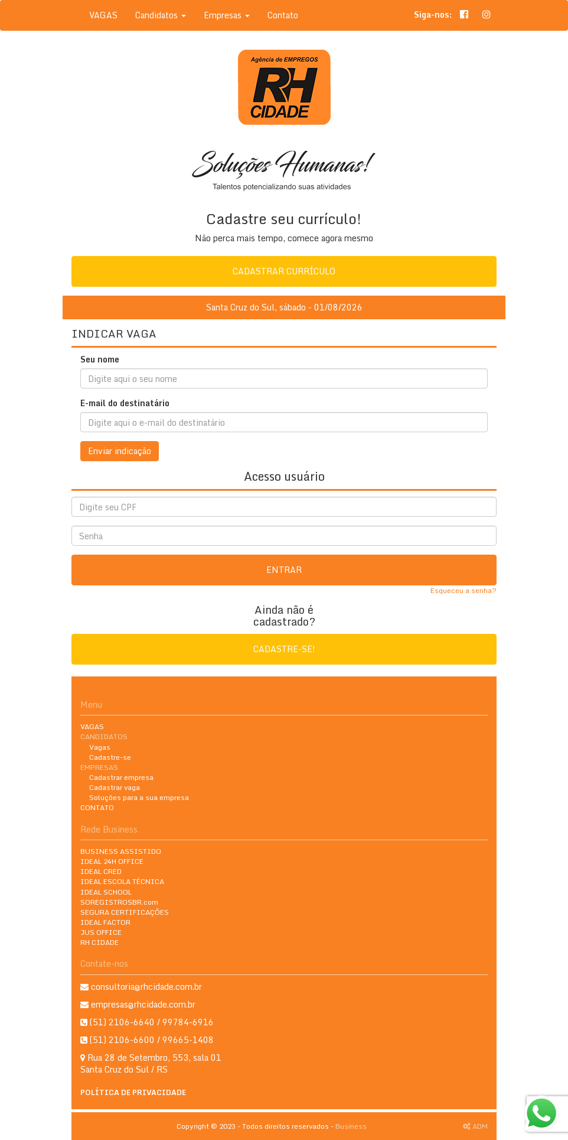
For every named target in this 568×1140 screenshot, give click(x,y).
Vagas (99, 747)
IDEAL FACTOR (105, 922)
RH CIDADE (99, 942)
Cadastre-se (110, 757)
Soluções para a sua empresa (139, 797)
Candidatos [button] (160, 15)
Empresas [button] (227, 15)
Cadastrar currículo (284, 271)
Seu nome (99, 359)
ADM (475, 1126)
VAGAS (103, 15)
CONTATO (97, 807)
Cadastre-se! (284, 649)
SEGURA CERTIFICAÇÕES (124, 912)
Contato (282, 15)
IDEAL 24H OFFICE (111, 861)
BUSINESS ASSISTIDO (120, 851)
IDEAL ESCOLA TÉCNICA (122, 881)
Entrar (284, 570)
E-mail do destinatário (124, 403)
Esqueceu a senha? (463, 590)
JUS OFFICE (101, 932)
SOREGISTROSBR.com (119, 902)
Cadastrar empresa (121, 777)
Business (351, 1126)
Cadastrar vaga (114, 787)
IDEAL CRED (101, 871)
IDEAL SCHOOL (106, 892)
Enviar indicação (119, 451)
